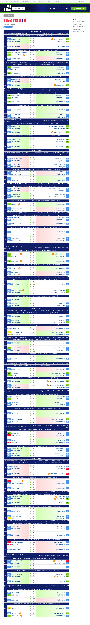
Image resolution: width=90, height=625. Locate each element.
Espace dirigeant (14, 1)
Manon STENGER (16, 240)
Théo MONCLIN (15, 195)
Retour (9, 15)
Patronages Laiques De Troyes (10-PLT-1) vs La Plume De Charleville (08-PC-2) (36, 169)
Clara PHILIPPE (61, 350)
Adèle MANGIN (15, 254)
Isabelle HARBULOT (16, 95)
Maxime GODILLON (59, 195)
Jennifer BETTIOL (60, 305)
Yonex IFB (33, 1)
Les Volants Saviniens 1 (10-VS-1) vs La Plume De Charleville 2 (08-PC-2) (36, 50)
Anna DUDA (14, 544)
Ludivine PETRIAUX (59, 254)
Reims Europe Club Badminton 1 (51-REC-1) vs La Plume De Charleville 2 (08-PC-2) (36, 105)
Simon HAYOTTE (15, 238)
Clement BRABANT (59, 481)
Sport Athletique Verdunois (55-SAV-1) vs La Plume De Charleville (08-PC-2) (36, 250)
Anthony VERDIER (16, 481)
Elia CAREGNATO (60, 451)
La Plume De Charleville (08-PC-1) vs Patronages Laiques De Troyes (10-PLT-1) (36, 446)
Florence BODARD (60, 292)
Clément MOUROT (60, 158)
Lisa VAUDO (14, 268)
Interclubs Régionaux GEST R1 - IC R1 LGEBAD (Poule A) (52, 310)
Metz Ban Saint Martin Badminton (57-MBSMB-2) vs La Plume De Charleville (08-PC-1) (36, 540)
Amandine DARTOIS (59, 322)
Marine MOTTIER (16, 110)
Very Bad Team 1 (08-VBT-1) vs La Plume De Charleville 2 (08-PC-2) (36, 93)
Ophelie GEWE (15, 488)
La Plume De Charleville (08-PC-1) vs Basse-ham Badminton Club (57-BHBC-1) (36, 558)
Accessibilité (82, 1)
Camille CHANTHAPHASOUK (57, 381)
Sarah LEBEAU (61, 272)
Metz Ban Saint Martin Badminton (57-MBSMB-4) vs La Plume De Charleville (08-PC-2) (36, 227)
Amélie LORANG (15, 73)
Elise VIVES (14, 358)
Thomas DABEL (15, 172)
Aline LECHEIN (15, 385)
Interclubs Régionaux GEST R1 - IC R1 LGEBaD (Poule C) (52, 247)
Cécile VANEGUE (60, 46)
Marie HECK (62, 503)
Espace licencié (25, 1)
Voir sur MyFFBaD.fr (78, 31)
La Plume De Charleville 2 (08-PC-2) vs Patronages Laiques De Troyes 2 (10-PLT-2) (36, 77)
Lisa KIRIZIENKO (15, 164)
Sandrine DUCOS (15, 67)
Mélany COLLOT (60, 161)
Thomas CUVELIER (16, 448)
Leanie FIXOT (61, 343)
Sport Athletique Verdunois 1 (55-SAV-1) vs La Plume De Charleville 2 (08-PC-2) (36, 64)
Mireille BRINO (15, 433)
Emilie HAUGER (61, 139)
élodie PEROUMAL (60, 191)
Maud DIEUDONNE (59, 348)
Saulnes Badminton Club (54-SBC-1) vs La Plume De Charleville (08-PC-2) (36, 394)
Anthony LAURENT (60, 402)
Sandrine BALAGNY (59, 290)
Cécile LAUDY (15, 210)
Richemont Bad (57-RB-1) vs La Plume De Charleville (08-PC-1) (36, 429)
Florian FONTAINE (16, 516)
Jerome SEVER (15, 440)
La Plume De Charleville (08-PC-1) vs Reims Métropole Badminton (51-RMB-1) (36, 523)
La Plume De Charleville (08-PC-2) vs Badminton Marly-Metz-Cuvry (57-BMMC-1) (36, 339)
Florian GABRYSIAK (16, 158)
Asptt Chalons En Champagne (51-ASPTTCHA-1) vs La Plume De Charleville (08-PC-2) (36, 200)
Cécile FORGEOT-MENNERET (19, 52)
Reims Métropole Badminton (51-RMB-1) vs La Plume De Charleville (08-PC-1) (36, 589)
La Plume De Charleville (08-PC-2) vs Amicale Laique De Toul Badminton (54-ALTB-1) (36, 155)
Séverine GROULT (16, 58)
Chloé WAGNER (15, 41)
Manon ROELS (15, 69)
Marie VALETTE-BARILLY (58, 332)
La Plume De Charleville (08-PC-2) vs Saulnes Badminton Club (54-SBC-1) (36, 296)
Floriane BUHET (15, 334)
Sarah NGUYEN (61, 576)
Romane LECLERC (16, 549)
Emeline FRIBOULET (59, 39)
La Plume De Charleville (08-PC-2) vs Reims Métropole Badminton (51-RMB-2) (36, 186)
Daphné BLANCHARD (59, 164)
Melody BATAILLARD (17, 332)
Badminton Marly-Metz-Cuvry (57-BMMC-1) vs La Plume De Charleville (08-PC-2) (36, 408)
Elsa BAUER (62, 303)
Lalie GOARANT (60, 85)
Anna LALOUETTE (16, 232)
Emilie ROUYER (61, 41)
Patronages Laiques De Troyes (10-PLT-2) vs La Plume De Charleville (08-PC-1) (36, 506)
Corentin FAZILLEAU (16, 208)
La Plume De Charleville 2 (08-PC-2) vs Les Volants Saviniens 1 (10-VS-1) (36, 124)
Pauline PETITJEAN (60, 167)
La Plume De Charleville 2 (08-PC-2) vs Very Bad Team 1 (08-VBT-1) (36, 35)
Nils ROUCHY (14, 527)
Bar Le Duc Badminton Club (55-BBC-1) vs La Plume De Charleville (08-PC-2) (36, 354)
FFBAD (5, 1)
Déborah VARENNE (59, 128)
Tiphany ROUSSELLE (17, 55)
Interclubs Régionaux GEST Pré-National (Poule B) (54, 460)
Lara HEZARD (61, 469)
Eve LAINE (62, 81)
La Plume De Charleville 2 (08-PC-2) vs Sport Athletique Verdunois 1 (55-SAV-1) (36, 136)
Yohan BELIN (61, 496)
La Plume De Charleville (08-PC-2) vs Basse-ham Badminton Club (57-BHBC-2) (36, 279)
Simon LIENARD (60, 466)
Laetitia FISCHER (15, 180)
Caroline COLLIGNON (17, 483)
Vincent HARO (61, 440)
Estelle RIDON (15, 328)
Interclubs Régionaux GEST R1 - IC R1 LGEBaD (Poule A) (52, 152)
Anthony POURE (15, 217)
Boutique (49, 1)
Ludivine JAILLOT (16, 435)
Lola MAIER (62, 284)
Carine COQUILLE (60, 79)
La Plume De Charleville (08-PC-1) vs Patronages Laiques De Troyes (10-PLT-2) (36, 570)
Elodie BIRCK (61, 433)
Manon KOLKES (15, 115)
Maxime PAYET (61, 217)
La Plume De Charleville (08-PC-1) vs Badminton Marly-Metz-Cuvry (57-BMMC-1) (36, 494)
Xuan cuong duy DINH (17, 542)
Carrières (56, 1)
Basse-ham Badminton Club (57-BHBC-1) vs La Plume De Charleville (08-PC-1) (36, 477)
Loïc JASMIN (14, 402)
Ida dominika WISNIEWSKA (57, 473)
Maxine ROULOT (15, 39)
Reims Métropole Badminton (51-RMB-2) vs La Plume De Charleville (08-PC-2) (36, 215)
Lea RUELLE (14, 518)
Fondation (41, 1)
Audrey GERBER (15, 373)
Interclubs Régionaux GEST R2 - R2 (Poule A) (55, 33)
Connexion (78, 8)
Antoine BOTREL (60, 527)
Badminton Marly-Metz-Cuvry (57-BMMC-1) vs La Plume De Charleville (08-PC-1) (36, 603)
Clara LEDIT (14, 204)
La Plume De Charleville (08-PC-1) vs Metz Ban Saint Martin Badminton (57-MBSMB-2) (36, 463)
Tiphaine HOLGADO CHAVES (57, 188)
